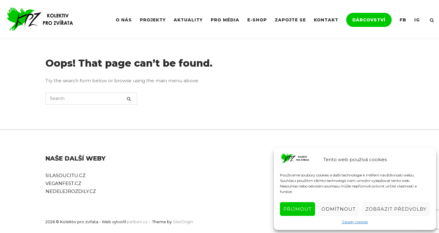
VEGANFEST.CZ (63, 183)
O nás (124, 19)
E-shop (257, 19)
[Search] (129, 99)
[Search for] (91, 99)
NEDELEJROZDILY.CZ (70, 191)
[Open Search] (431, 20)
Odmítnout (338, 209)
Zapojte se (290, 19)
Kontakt (326, 19)
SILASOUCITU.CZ (65, 175)
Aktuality (188, 19)
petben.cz (137, 221)
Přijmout (297, 209)
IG (417, 19)
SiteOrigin (183, 221)
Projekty (153, 19)
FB (403, 19)
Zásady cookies (355, 222)
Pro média (225, 19)
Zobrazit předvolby (395, 209)
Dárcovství (369, 19)
